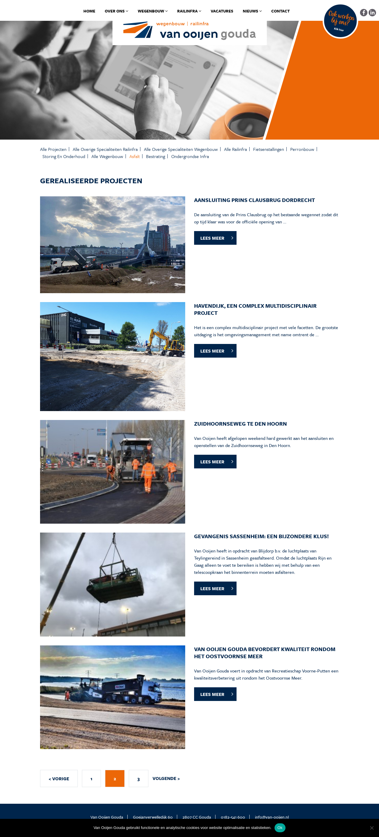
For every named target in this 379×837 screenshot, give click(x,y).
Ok (280, 827)
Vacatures (222, 11)
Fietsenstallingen (268, 149)
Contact (280, 11)
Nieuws (252, 11)
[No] (372, 828)
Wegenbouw (153, 11)
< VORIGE (59, 778)
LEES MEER (212, 238)
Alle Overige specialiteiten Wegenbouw (181, 149)
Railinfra (189, 11)
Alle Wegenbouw (107, 156)
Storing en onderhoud (63, 156)
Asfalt (134, 156)
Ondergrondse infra (190, 156)
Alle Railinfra (235, 149)
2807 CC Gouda (197, 817)
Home (89, 11)
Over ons (116, 11)
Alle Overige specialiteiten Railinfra (105, 149)
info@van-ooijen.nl (272, 817)
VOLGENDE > (166, 778)
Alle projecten (53, 149)
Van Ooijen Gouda (107, 817)
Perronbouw (302, 149)
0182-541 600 (233, 817)
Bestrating (155, 156)
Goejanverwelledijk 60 (153, 817)
